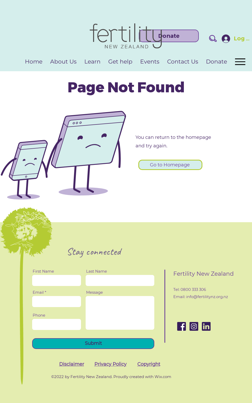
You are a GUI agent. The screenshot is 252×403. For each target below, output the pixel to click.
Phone (39, 315)
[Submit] (93, 343)
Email (38, 292)
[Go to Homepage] (170, 165)
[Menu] (240, 61)
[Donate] (169, 36)
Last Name (96, 271)
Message (94, 292)
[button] (71, 364)
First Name (43, 271)
